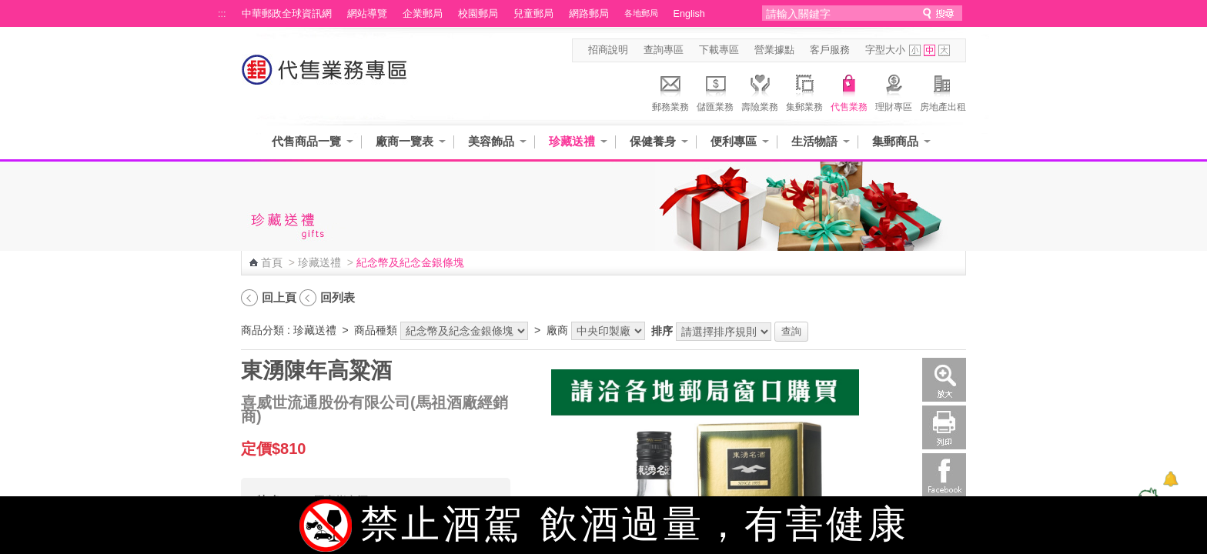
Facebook (944, 475)
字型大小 (885, 50)
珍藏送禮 (572, 141)
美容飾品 (491, 141)
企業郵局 (423, 13)
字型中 (929, 50)
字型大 (944, 50)
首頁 (272, 262)
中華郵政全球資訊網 (287, 13)
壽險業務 (759, 90)
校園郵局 (478, 13)
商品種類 (375, 330)
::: (222, 13)
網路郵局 (589, 13)
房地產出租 (943, 90)
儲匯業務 (715, 90)
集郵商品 (895, 141)
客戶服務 (830, 50)
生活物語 (814, 141)
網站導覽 (367, 13)
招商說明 (608, 50)
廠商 (557, 330)
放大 (944, 380)
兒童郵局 (533, 13)
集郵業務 (804, 90)
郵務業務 (670, 90)
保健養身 (653, 141)
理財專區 (893, 90)
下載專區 (719, 50)
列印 (944, 427)
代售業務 (849, 90)
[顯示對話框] (1170, 479)
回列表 (337, 297)
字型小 (915, 50)
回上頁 (279, 297)
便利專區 (733, 141)
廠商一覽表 (404, 141)
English (689, 13)
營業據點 (774, 50)
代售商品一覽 (306, 141)
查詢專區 (664, 50)
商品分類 (262, 330)
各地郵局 (641, 13)
